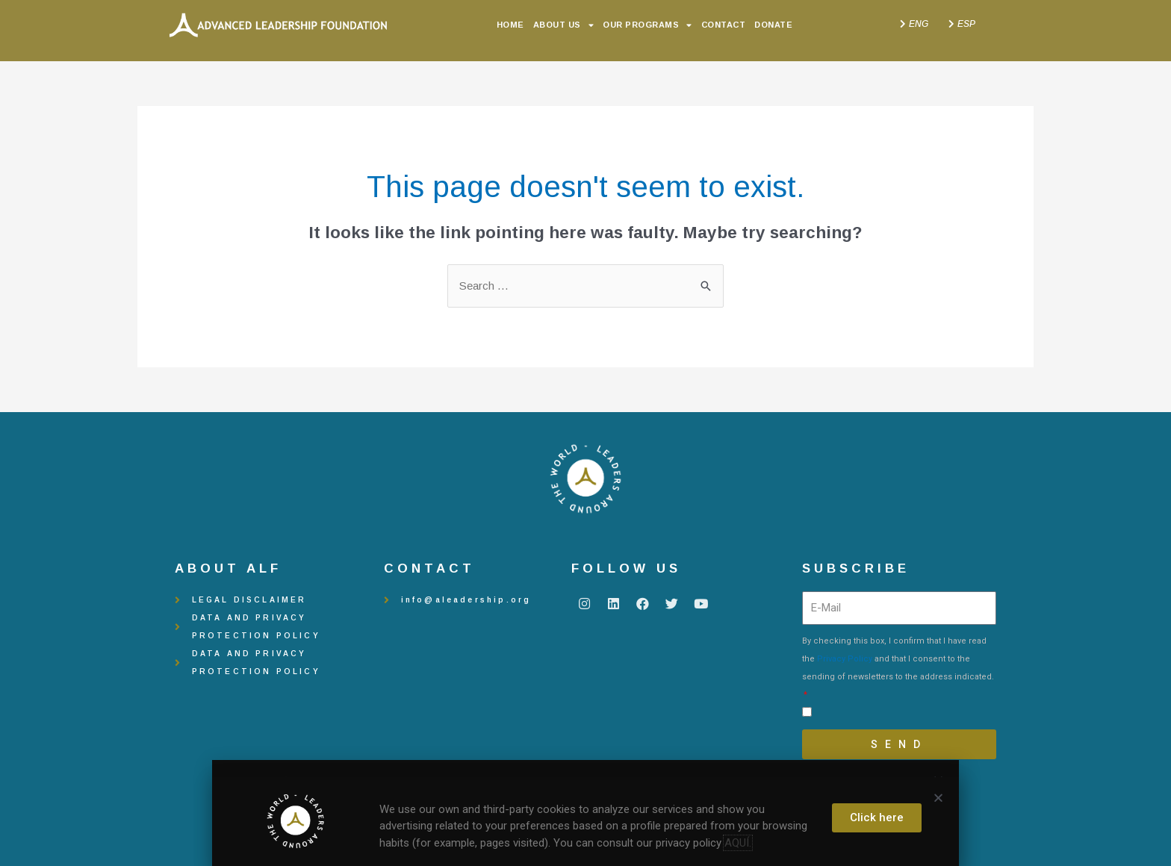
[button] (938, 797)
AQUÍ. (737, 843)
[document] (585, 433)
